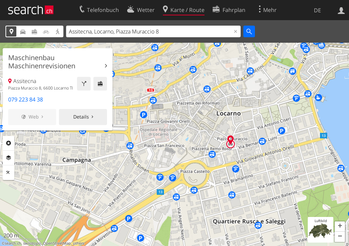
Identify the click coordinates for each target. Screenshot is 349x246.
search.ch (13, 243)
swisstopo (32, 243)
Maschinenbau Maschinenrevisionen (41, 62)
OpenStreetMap (57, 243)
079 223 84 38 (25, 99)
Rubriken (8, 143)
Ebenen (8, 158)
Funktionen (8, 172)
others (78, 243)
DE (317, 10)
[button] (340, 226)
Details (81, 116)
